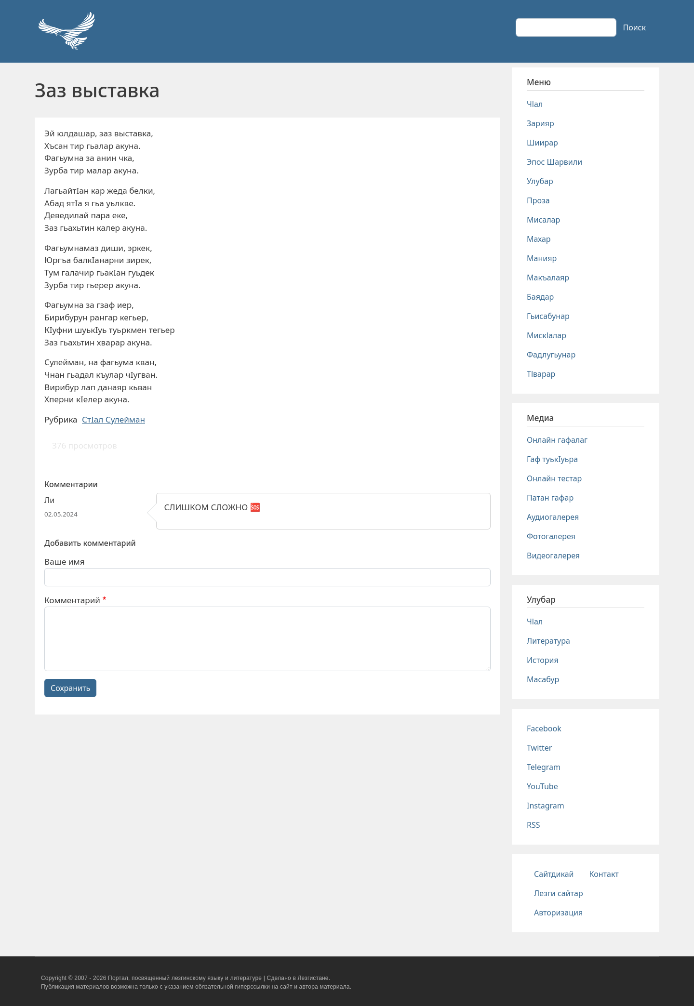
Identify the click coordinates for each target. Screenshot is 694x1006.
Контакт (604, 874)
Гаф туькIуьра (552, 459)
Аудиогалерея (553, 517)
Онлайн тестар (554, 478)
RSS (533, 825)
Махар (539, 239)
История (543, 660)
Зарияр (540, 123)
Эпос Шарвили (554, 162)
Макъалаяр (548, 277)
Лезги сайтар (558, 893)
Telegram (544, 767)
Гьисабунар (548, 316)
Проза (538, 200)
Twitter (539, 747)
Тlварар (541, 374)
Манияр (542, 258)
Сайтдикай (554, 874)
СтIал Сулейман (113, 419)
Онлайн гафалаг (557, 440)
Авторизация (558, 912)
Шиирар (542, 142)
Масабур (543, 679)
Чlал (535, 104)
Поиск (634, 27)
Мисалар (543, 219)
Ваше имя (64, 561)
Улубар (540, 181)
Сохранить (70, 688)
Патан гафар (550, 497)
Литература (548, 640)
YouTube (542, 786)
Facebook (544, 728)
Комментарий (72, 600)
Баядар (540, 296)
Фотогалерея (551, 536)
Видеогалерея (553, 555)
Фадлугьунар (551, 354)
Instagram (545, 805)
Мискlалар (546, 335)
